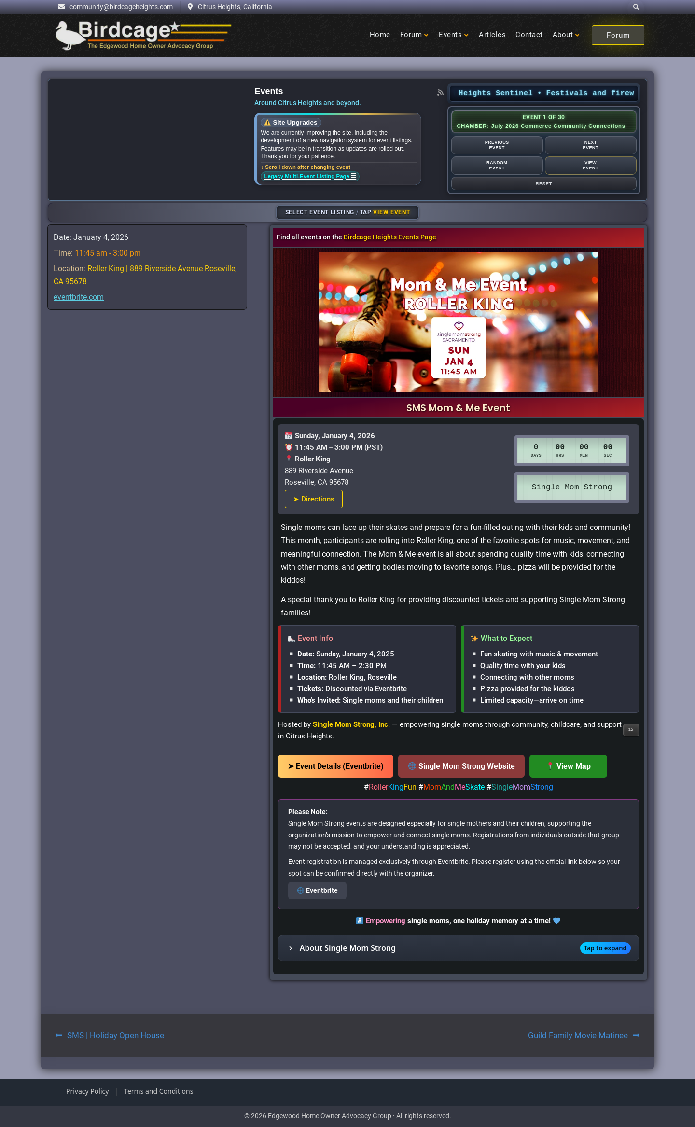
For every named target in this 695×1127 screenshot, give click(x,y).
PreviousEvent (497, 145)
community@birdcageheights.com (121, 7)
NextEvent (590, 145)
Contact (529, 34)
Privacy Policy (87, 1091)
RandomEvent (496, 165)
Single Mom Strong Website (461, 766)
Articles (492, 34)
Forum (411, 34)
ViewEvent (590, 165)
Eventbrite (317, 890)
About (563, 34)
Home (380, 34)
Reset (543, 183)
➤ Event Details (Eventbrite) (336, 766)
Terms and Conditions (158, 1091)
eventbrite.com (79, 297)
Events (450, 34)
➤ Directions (313, 499)
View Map (568, 766)
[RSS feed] (440, 92)
